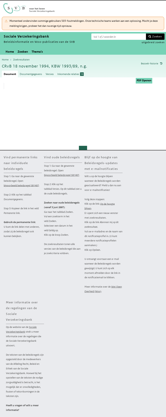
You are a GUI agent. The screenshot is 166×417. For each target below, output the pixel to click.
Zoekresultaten (21, 59)
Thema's (37, 52)
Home (10, 52)
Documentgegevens (31, 74)
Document (10, 74)
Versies (50, 74)
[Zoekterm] (118, 36)
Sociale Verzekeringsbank (21, 329)
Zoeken (157, 36)
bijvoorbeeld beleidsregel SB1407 (21, 185)
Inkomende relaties (70, 74)
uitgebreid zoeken (153, 42)
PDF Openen (144, 80)
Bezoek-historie (149, 63)
